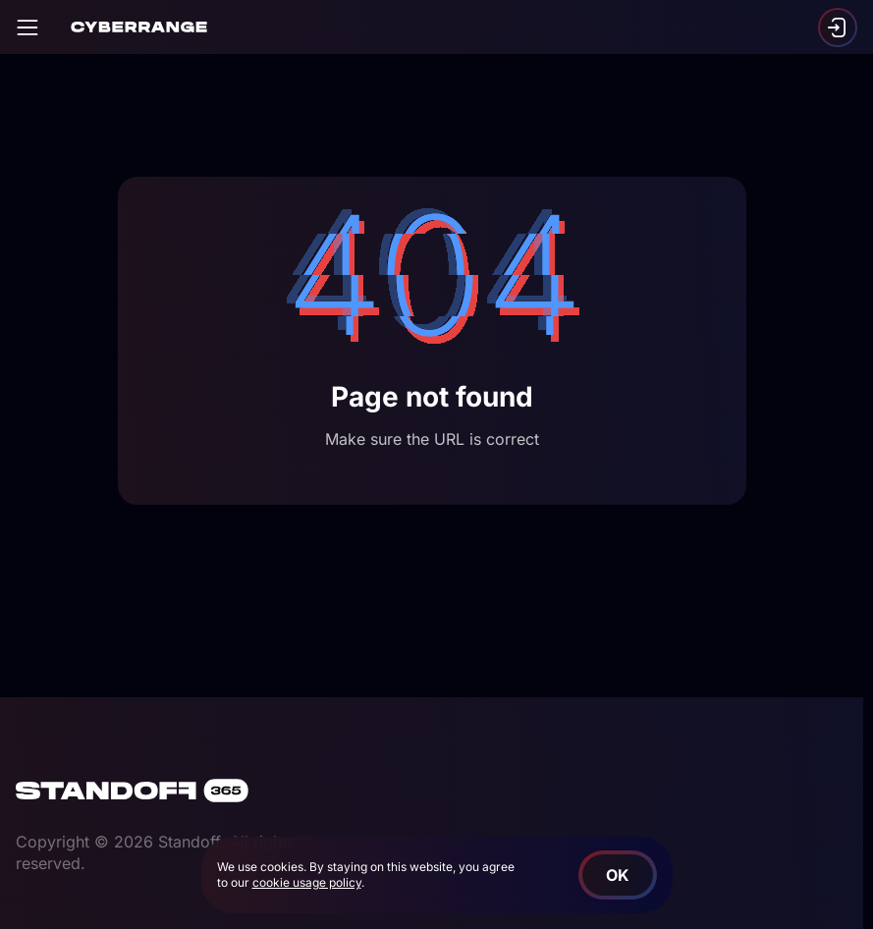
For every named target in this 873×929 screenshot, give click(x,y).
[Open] (27, 27)
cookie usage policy (306, 882)
